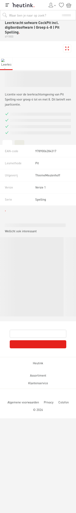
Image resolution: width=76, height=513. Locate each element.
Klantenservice (38, 383)
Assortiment (38, 375)
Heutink (38, 363)
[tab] (7, 142)
